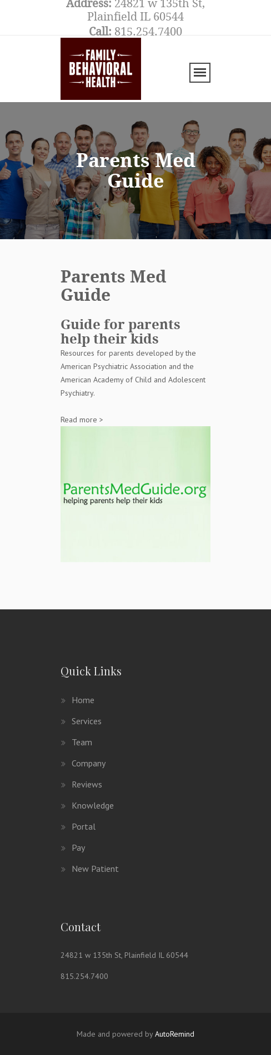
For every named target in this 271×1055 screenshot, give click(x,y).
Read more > (82, 420)
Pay (73, 847)
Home (77, 699)
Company (83, 763)
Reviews (81, 784)
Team (76, 742)
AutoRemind (174, 1034)
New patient (90, 868)
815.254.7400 (84, 976)
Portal (78, 826)
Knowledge (87, 805)
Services (81, 720)
